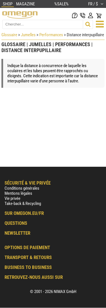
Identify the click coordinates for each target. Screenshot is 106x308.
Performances (51, 34)
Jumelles (28, 34)
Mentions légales (18, 193)
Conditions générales (22, 188)
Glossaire (9, 34)
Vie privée (12, 198)
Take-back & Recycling (23, 203)
